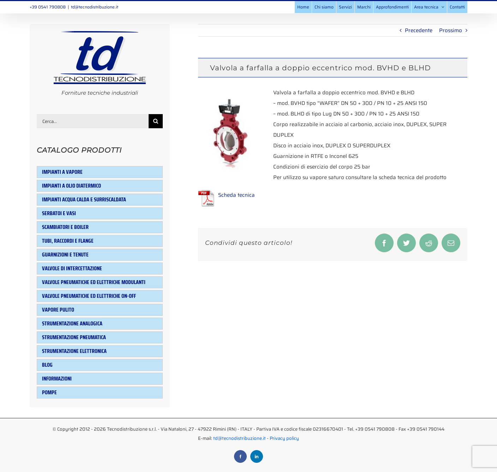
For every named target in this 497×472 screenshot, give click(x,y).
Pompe (49, 392)
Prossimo (450, 30)
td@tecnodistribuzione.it (94, 7)
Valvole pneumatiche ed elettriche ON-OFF (89, 295)
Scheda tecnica (236, 195)
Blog (47, 364)
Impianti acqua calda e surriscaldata (84, 199)
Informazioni (57, 378)
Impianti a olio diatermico (71, 185)
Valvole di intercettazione (72, 268)
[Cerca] (156, 121)
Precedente (418, 30)
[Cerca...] (93, 121)
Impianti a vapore (62, 171)
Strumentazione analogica (72, 323)
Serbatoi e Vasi (59, 213)
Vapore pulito (58, 309)
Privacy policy (284, 438)
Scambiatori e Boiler (65, 227)
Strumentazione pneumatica (74, 337)
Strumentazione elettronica (74, 351)
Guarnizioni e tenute (65, 254)
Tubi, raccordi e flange (68, 240)
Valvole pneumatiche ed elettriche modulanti (93, 282)
